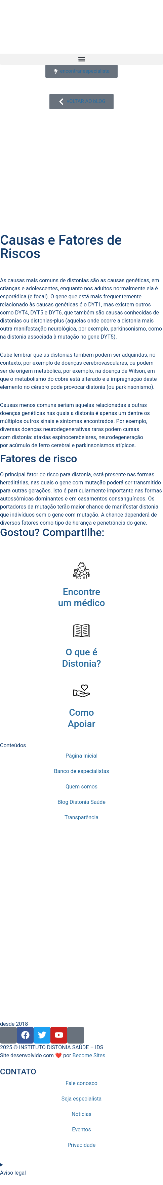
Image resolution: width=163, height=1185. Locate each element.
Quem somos (81, 786)
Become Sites (88, 1055)
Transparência (81, 817)
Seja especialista (82, 1098)
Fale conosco (81, 1083)
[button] (81, 59)
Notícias (81, 1114)
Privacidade (81, 1145)
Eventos (81, 1129)
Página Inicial (81, 756)
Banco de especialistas (81, 771)
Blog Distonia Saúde (81, 802)
